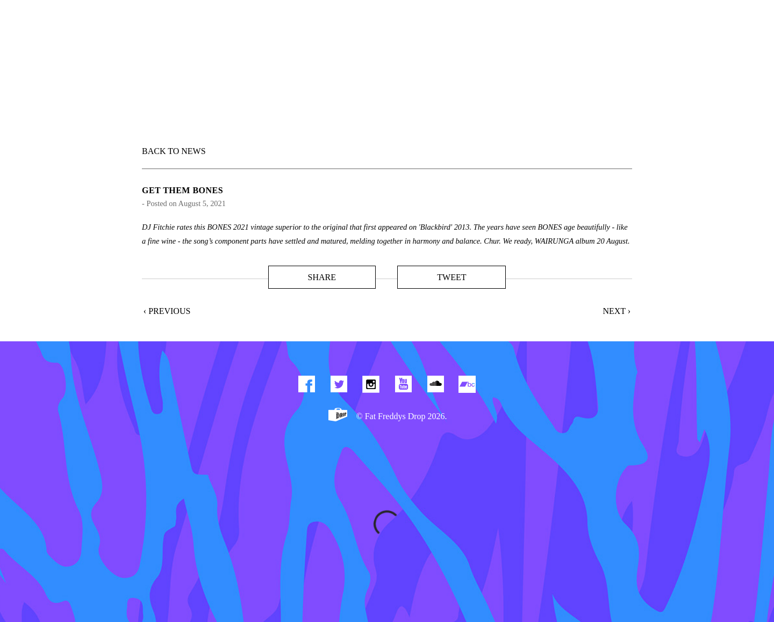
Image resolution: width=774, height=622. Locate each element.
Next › (616, 311)
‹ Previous (167, 311)
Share (321, 277)
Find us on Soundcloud (435, 386)
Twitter (338, 386)
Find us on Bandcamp (467, 386)
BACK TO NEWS (174, 151)
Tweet (451, 277)
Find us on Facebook (306, 386)
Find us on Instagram (371, 386)
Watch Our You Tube (403, 386)
